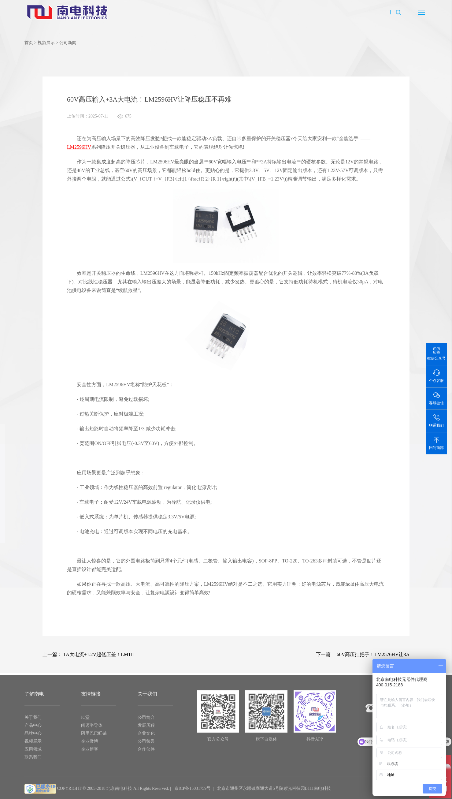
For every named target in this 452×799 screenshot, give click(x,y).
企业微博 (89, 743)
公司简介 (146, 720)
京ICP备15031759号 (192, 791)
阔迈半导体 (91, 728)
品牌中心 (33, 736)
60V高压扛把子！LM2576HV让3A (373, 654)
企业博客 (89, 751)
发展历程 (146, 728)
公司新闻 (67, 42)
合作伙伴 (146, 751)
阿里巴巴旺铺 (94, 736)
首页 (28, 42)
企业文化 (146, 736)
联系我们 (33, 759)
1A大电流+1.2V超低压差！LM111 (99, 654)
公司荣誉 (146, 743)
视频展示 (46, 42)
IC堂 (85, 720)
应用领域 (33, 751)
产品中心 (33, 728)
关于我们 (33, 720)
